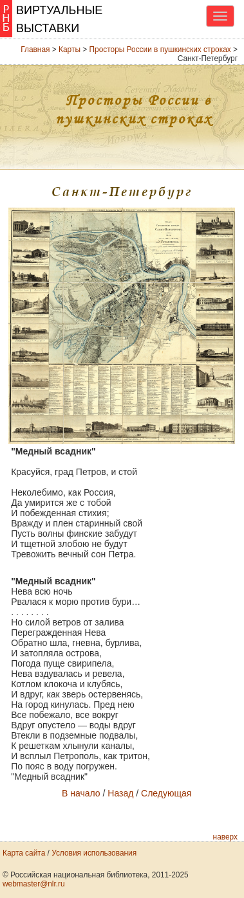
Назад (120, 793)
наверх (225, 836)
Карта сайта (24, 853)
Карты (69, 49)
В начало (81, 793)
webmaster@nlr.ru (34, 883)
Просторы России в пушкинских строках (160, 49)
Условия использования (94, 853)
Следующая (166, 793)
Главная (35, 49)
